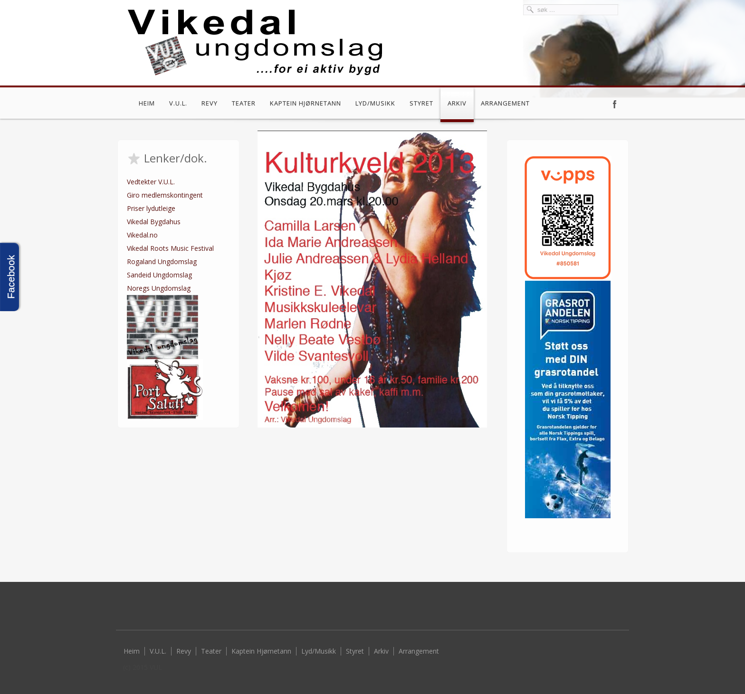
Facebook (614, 104)
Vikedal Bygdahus (154, 221)
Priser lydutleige (151, 208)
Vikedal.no (142, 234)
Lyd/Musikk (375, 103)
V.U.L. (178, 103)
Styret (421, 103)
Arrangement (505, 103)
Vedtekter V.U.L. (151, 181)
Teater (244, 103)
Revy (209, 103)
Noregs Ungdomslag (159, 288)
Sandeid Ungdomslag (159, 274)
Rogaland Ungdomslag (162, 261)
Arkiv (457, 103)
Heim (147, 103)
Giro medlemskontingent (165, 195)
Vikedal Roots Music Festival (170, 248)
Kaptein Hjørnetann (305, 103)
